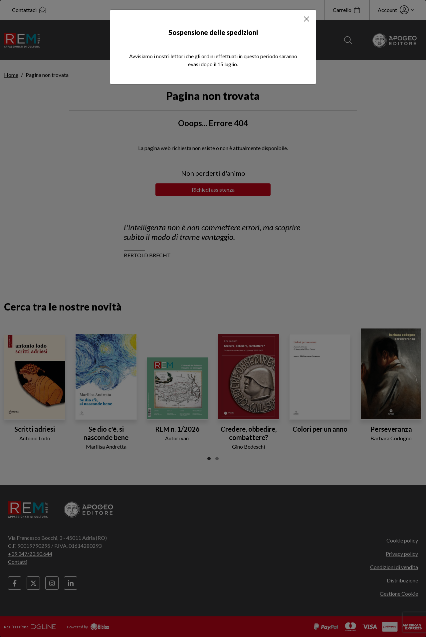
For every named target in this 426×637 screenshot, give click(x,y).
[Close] (306, 19)
